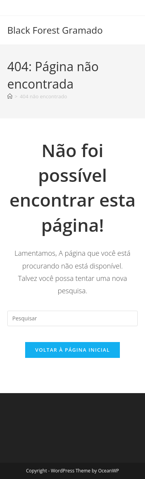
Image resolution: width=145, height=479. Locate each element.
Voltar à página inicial (72, 349)
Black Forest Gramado (55, 30)
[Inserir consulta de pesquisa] (72, 318)
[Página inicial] (9, 96)
